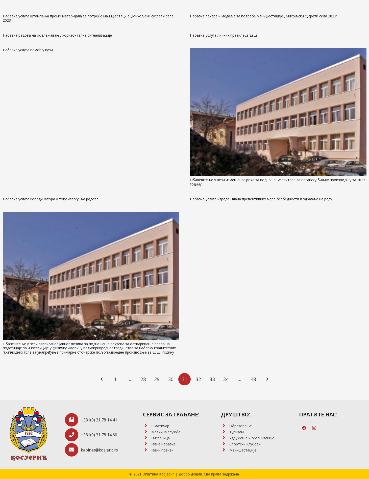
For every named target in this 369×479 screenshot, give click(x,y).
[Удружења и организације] (225, 438)
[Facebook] (304, 428)
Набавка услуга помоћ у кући (28, 49)
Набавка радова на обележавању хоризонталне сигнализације (57, 35)
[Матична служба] (147, 432)
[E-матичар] (147, 426)
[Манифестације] (225, 450)
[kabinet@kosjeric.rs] (73, 450)
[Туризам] (225, 432)
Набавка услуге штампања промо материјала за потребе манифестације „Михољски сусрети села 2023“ (88, 18)
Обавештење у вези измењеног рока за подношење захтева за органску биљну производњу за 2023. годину (278, 182)
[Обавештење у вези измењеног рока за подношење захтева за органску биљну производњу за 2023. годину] (278, 112)
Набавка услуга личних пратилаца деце (224, 35)
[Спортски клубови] (225, 444)
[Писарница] (147, 438)
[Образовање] (225, 426)
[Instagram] (314, 428)
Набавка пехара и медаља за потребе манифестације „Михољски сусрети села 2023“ (263, 16)
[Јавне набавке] (147, 444)
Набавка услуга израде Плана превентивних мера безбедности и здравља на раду (261, 199)
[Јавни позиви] (147, 450)
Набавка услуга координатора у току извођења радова (51, 199)
